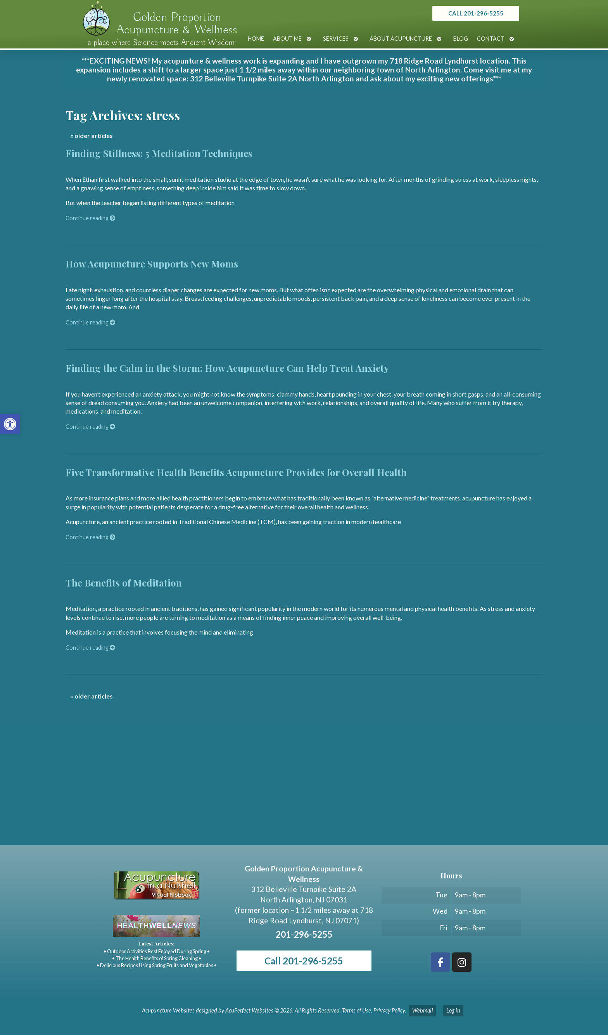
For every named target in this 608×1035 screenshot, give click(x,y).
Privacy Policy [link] (389, 1010)
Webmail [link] (422, 1010)
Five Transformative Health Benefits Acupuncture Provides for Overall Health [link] (236, 472)
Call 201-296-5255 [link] (303, 960)
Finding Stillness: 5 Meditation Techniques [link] (159, 153)
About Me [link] (287, 38)
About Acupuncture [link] (401, 38)
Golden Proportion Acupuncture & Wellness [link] (177, 24)
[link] (10, 424)
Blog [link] (460, 38)
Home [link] (256, 38)
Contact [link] (490, 38)
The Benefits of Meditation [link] (124, 582)
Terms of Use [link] (356, 1010)
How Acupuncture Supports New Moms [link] (152, 263)
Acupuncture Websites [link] (168, 1010)
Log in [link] (453, 1010)
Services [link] (336, 38)
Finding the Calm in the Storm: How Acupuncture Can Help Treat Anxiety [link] (227, 368)
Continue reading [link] (90, 218)
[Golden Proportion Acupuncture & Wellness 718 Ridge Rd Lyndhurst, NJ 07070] (304, 787)
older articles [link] (91, 135)
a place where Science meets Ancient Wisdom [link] (161, 43)
